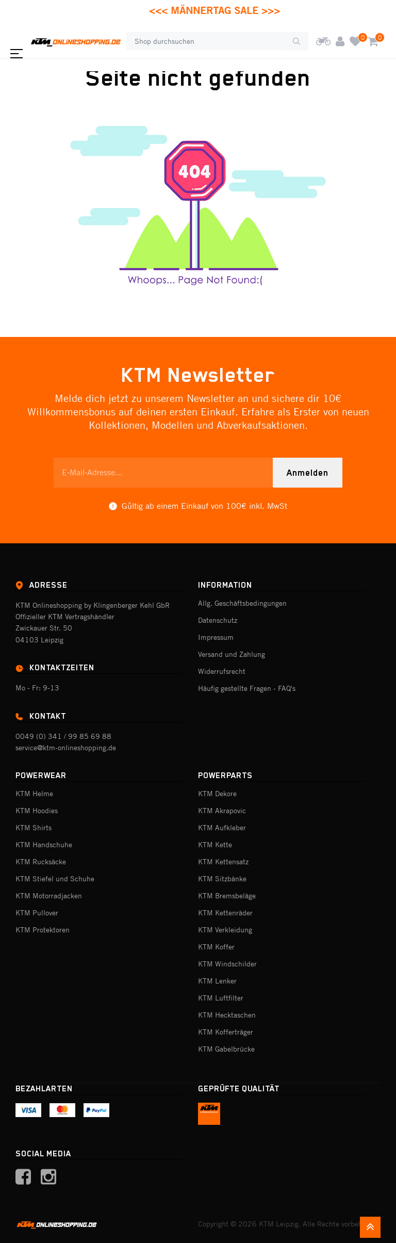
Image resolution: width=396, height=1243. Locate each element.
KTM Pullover (36, 913)
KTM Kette (215, 845)
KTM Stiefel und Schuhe (54, 879)
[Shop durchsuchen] (205, 41)
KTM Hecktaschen (227, 1015)
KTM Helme (34, 793)
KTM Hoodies (36, 810)
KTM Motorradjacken (48, 896)
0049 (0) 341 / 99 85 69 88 (63, 736)
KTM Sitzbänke (222, 879)
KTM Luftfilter (220, 998)
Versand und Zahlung (231, 654)
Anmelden (307, 472)
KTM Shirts (33, 828)
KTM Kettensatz (223, 862)
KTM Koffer (216, 947)
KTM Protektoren (42, 930)
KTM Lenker (217, 981)
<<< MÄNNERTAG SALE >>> (227, 10)
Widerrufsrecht (221, 671)
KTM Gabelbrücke (226, 1049)
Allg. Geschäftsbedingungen (242, 603)
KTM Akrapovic (222, 810)
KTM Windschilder (227, 964)
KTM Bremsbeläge (227, 896)
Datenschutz (217, 620)
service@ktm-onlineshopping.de (65, 748)
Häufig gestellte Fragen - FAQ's (246, 688)
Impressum (216, 637)
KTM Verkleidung (225, 930)
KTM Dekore (217, 793)
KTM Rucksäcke (40, 862)
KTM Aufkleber (222, 828)
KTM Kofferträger (225, 1032)
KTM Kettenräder (225, 913)
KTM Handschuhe (43, 845)
